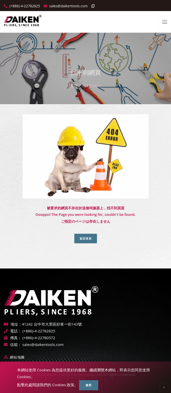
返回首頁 (86, 238)
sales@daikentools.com (42, 344)
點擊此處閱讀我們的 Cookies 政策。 (47, 384)
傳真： (12, 337)
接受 (89, 385)
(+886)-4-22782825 (24, 6)
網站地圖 (17, 357)
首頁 (74, 81)
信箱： (12, 344)
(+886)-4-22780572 (38, 337)
